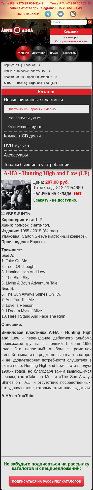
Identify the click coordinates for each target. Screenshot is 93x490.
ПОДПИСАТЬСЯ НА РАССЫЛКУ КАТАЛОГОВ (46, 481)
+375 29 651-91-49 (30, 3)
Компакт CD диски (22, 135)
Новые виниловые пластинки (33, 99)
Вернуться (11, 65)
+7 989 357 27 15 (78, 3)
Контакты (69, 53)
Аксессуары (16, 155)
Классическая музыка (26, 127)
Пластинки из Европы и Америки (32, 109)
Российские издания (24, 118)
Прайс (54, 53)
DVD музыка (16, 145)
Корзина (71, 31)
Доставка (38, 53)
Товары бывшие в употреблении (36, 164)
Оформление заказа (71, 41)
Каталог (46, 91)
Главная (23, 53)
